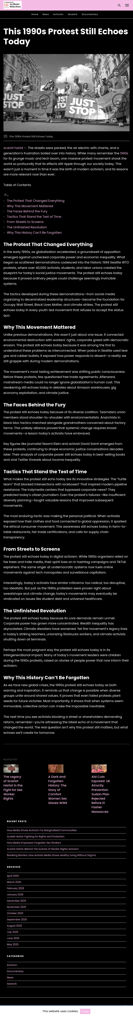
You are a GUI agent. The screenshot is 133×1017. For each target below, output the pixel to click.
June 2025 (13, 938)
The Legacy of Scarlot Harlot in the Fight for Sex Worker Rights (13, 787)
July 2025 (12, 932)
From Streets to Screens (25, 222)
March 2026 (14, 882)
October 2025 (15, 913)
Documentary (90, 14)
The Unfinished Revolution (27, 227)
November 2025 (16, 907)
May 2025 (13, 944)
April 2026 (13, 875)
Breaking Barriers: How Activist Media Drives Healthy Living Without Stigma (51, 855)
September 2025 (17, 919)
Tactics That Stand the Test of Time (34, 216)
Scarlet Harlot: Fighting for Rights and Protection (35, 836)
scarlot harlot (13, 148)
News (46, 14)
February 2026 (15, 888)
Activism (58, 14)
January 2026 (15, 894)
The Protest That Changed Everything (35, 201)
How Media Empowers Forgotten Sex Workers (34, 842)
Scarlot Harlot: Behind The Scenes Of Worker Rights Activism (43, 849)
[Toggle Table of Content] (6, 195)
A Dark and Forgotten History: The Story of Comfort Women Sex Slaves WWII (58, 789)
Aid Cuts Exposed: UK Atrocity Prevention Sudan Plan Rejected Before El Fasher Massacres (101, 794)
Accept (85, 1011)
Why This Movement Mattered (30, 206)
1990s (124, 153)
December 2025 (16, 900)
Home (34, 14)
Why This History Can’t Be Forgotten (34, 232)
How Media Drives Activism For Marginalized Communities (42, 830)
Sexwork (72, 14)
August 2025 (14, 925)
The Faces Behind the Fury (27, 211)
